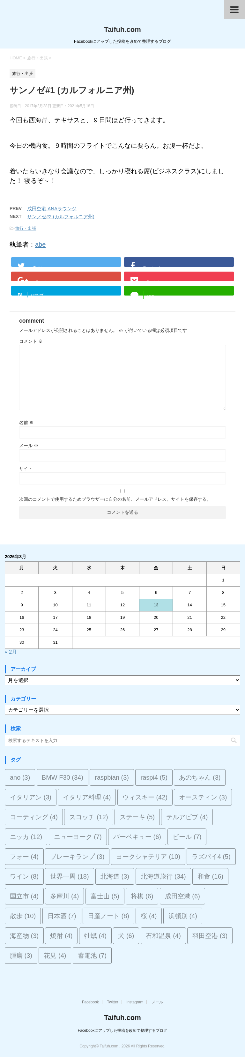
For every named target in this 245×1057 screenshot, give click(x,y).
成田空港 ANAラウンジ (52, 208)
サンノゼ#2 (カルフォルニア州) (60, 216)
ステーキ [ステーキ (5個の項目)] (137, 817)
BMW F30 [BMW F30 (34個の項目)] (62, 777)
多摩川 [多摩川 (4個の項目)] (64, 896)
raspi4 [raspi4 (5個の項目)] (153, 777)
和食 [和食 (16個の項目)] (210, 876)
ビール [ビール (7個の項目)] (187, 836)
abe (40, 244)
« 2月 (11, 652)
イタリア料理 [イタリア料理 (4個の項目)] (87, 797)
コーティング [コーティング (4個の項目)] (34, 817)
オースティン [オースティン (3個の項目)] (203, 797)
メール (28, 445)
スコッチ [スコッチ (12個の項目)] (88, 817)
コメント (31, 341)
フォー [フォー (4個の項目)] (24, 856)
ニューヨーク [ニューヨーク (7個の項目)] (78, 836)
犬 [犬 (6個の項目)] (126, 935)
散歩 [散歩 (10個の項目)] (23, 915)
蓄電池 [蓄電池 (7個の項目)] (92, 955)
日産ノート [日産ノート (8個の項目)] (108, 915)
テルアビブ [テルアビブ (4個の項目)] (187, 817)
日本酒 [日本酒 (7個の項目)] (62, 915)
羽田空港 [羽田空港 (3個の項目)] (209, 935)
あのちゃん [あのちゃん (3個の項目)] (199, 777)
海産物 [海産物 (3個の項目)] (24, 935)
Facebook (90, 1002)
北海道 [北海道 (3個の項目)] (114, 876)
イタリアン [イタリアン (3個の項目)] (30, 797)
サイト (26, 468)
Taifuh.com (122, 30)
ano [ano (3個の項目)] (20, 777)
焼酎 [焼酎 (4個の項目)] (61, 935)
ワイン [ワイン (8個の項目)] (24, 876)
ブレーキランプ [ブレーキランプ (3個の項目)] (77, 856)
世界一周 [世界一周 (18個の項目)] (69, 876)
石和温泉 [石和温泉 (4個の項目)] (163, 935)
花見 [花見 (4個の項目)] (55, 955)
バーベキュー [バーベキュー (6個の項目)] (137, 836)
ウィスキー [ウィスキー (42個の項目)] (144, 797)
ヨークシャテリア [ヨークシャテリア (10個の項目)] (148, 856)
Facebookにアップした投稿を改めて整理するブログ (122, 1030)
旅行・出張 (25, 228)
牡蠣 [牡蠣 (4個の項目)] (95, 935)
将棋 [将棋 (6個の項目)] (142, 896)
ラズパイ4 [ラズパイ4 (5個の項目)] (211, 856)
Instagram (134, 1002)
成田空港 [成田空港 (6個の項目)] (182, 896)
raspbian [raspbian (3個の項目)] (112, 777)
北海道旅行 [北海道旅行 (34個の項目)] (163, 876)
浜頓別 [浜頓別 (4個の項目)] (182, 915)
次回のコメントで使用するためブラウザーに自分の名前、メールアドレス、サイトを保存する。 (115, 499)
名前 (26, 422)
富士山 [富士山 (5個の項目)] (105, 896)
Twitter (112, 1002)
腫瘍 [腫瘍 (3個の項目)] (21, 955)
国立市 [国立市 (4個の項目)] (24, 896)
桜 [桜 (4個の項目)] (149, 915)
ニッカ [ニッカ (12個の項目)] (26, 836)
